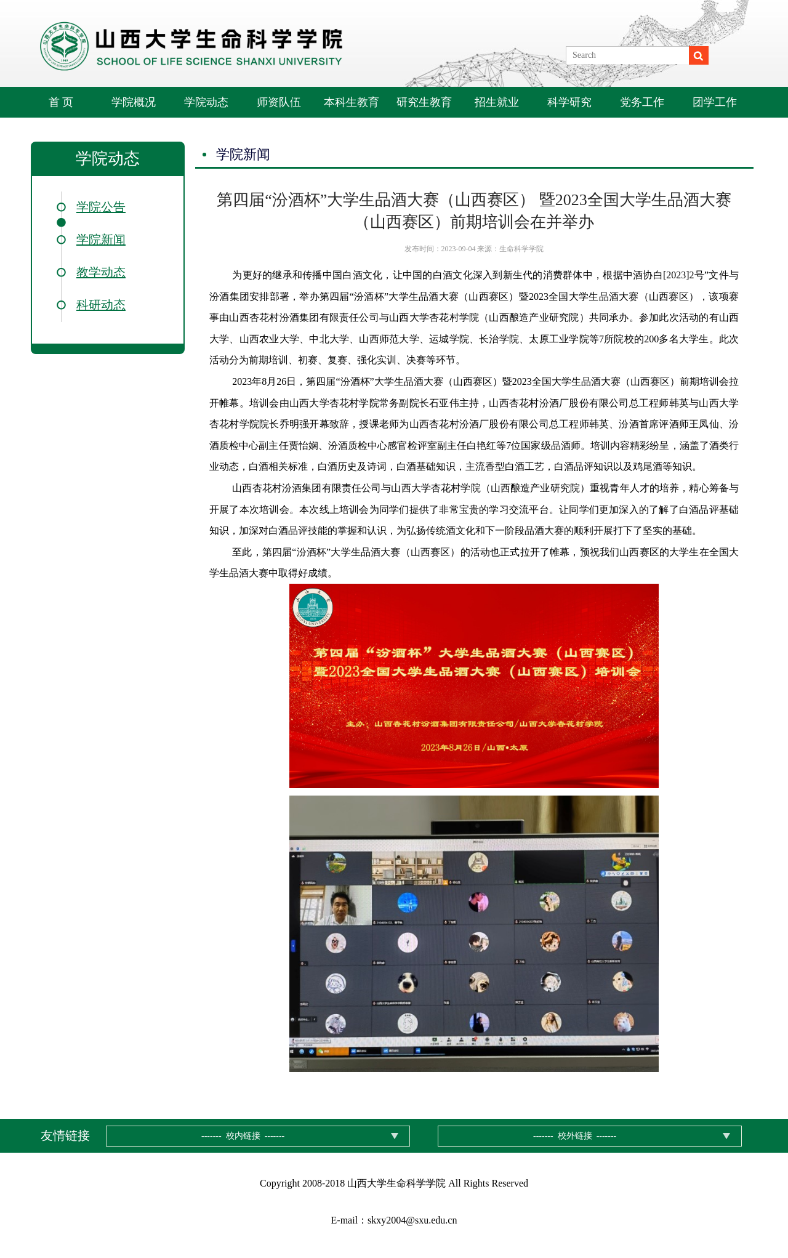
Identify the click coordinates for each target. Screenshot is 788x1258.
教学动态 (101, 272)
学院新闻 (101, 239)
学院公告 (101, 207)
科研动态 (101, 305)
